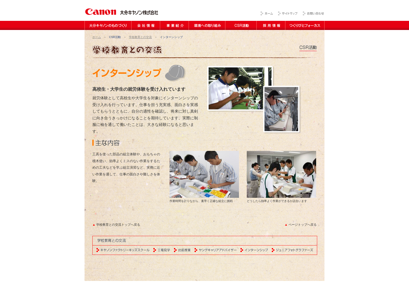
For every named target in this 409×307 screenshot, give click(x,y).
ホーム (96, 37)
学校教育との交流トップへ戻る (118, 224)
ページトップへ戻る (302, 224)
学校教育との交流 (140, 37)
